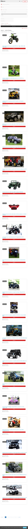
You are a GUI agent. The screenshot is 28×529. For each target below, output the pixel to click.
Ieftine (6, 24)
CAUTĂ (14, 26)
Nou (14, 14)
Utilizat (14, 15)
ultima (19, 517)
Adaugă (25, 1)
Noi (2, 24)
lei (5, 23)
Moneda (2, 23)
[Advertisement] (14, 60)
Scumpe (9, 24)
